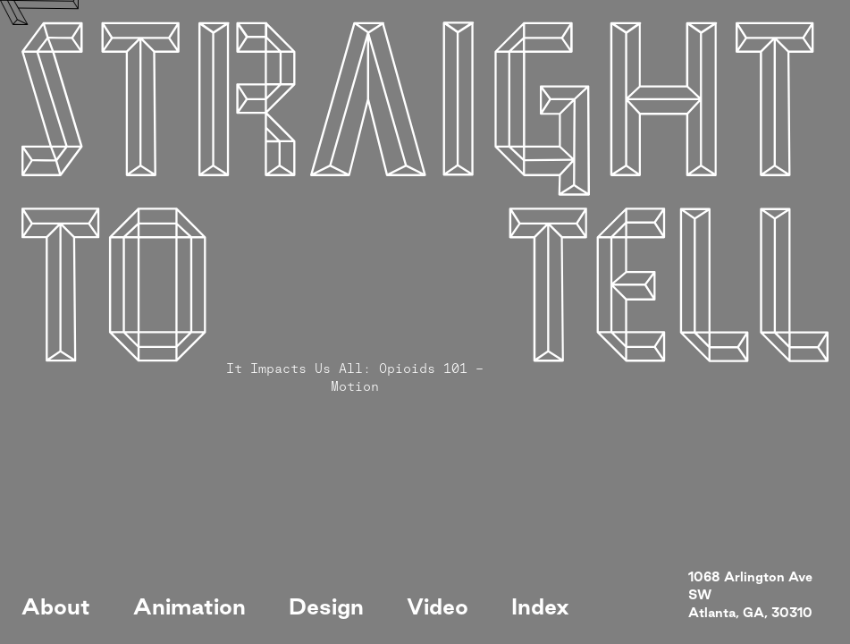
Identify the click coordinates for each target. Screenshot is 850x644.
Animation (189, 606)
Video (437, 606)
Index (540, 606)
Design (326, 606)
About (55, 606)
